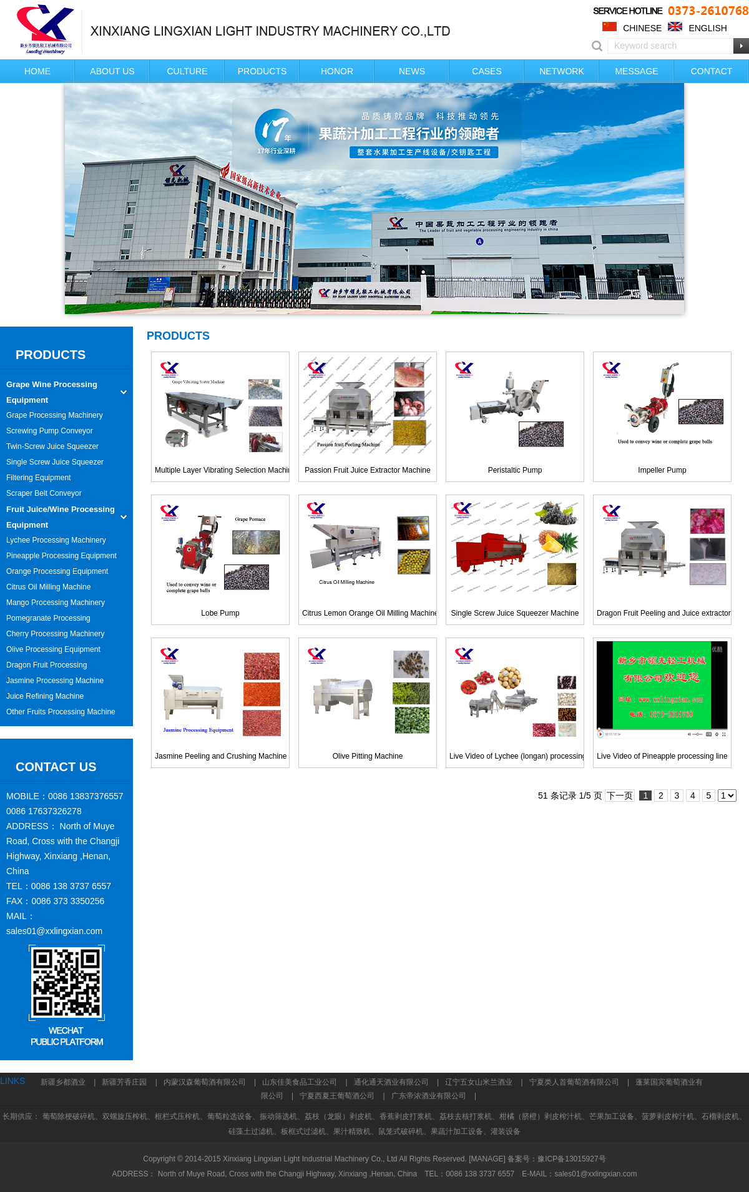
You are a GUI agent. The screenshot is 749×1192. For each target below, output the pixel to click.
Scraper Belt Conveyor (44, 493)
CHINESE (642, 28)
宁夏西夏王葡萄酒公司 (337, 1095)
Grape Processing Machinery (54, 415)
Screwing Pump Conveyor (49, 430)
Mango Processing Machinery (55, 602)
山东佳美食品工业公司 (299, 1082)
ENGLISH (707, 28)
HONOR (337, 71)
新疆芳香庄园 (124, 1082)
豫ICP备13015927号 (571, 1159)
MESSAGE (636, 71)
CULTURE (187, 71)
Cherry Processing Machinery (55, 633)
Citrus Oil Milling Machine (48, 587)
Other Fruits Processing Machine (60, 711)
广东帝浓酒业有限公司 (428, 1095)
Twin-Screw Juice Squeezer (52, 446)
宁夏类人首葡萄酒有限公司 (574, 1082)
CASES (486, 71)
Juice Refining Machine (45, 696)
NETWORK (561, 71)
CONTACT (712, 71)
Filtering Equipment (38, 477)
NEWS (412, 71)
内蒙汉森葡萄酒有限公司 (205, 1082)
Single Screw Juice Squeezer (55, 462)
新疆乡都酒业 (63, 1082)
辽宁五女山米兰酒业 (478, 1082)
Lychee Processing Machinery (56, 540)
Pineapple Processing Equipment (61, 555)
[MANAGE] (487, 1159)
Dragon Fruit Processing (46, 665)
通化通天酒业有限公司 (391, 1082)
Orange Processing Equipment (57, 571)
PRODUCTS (262, 71)
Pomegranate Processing (48, 618)
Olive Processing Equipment (53, 649)
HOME (37, 71)
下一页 (620, 795)
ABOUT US (112, 71)
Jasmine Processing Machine (55, 680)
